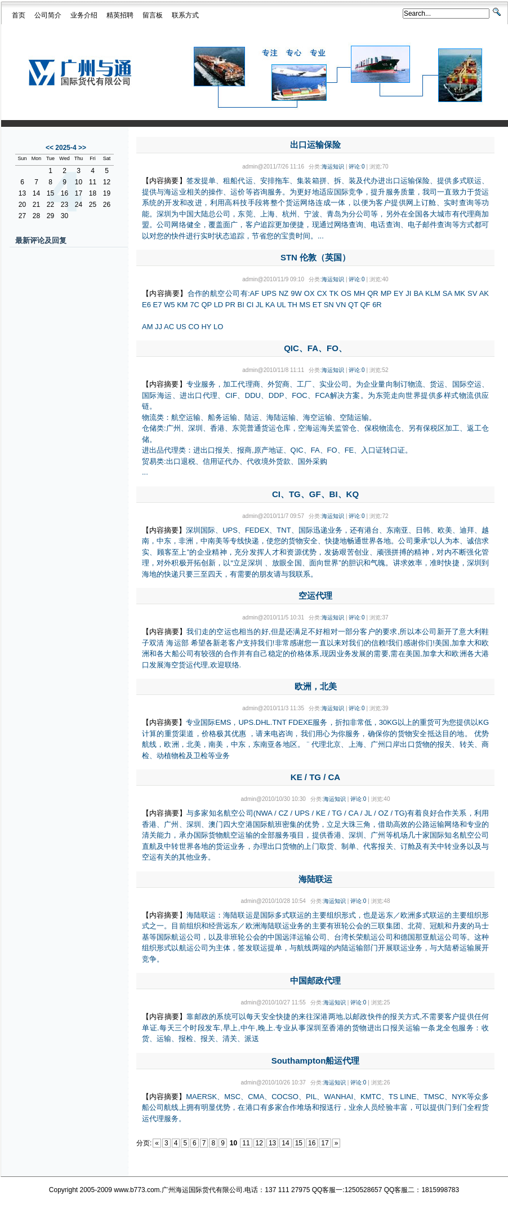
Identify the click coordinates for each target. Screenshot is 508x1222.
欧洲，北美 (316, 686)
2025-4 (65, 148)
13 (272, 1143)
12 (259, 1143)
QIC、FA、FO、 (315, 348)
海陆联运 (315, 879)
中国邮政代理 (315, 980)
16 (311, 1143)
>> (82, 148)
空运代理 (315, 595)
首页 (18, 15)
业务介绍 (83, 15)
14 (285, 1143)
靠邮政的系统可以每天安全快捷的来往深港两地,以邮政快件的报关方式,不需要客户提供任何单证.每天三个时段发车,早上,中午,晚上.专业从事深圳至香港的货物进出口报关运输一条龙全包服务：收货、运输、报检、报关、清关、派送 (315, 1027)
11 (245, 1143)
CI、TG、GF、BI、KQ (315, 494)
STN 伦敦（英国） (315, 257)
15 (298, 1143)
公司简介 (47, 15)
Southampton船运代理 (315, 1060)
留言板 (152, 15)
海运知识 (333, 166)
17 (324, 1143)
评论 (354, 166)
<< (50, 148)
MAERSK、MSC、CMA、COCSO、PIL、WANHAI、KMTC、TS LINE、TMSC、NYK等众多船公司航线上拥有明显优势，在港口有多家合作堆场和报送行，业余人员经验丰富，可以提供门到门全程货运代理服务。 (315, 1107)
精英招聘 (119, 15)
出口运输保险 (315, 144)
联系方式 (185, 15)
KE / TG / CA (315, 777)
